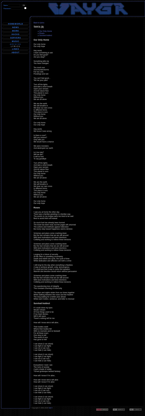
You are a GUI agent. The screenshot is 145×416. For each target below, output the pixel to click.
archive (15, 44)
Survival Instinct (45, 35)
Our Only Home (45, 31)
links (15, 49)
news (15, 27)
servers (15, 38)
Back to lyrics (39, 23)
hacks (16, 34)
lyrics (15, 46)
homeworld (15, 24)
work (15, 31)
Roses (41, 33)
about (16, 52)
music (15, 41)
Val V (50, 408)
